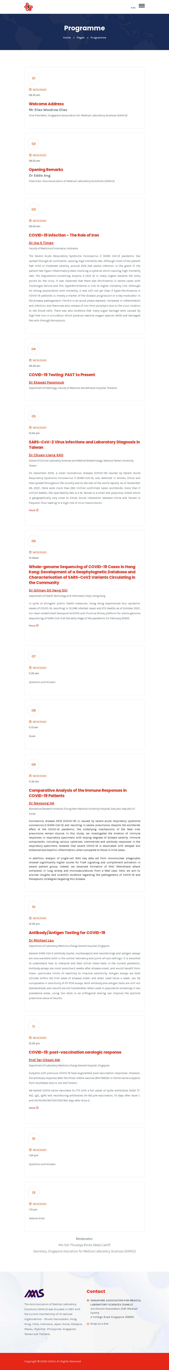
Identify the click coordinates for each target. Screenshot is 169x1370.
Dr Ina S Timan (41, 243)
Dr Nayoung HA (41, 803)
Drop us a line (99, 1323)
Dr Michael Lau (41, 940)
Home (67, 37)
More (34, 510)
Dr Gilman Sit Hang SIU (48, 590)
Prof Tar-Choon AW (44, 1060)
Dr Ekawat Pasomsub (46, 382)
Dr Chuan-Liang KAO (46, 455)
